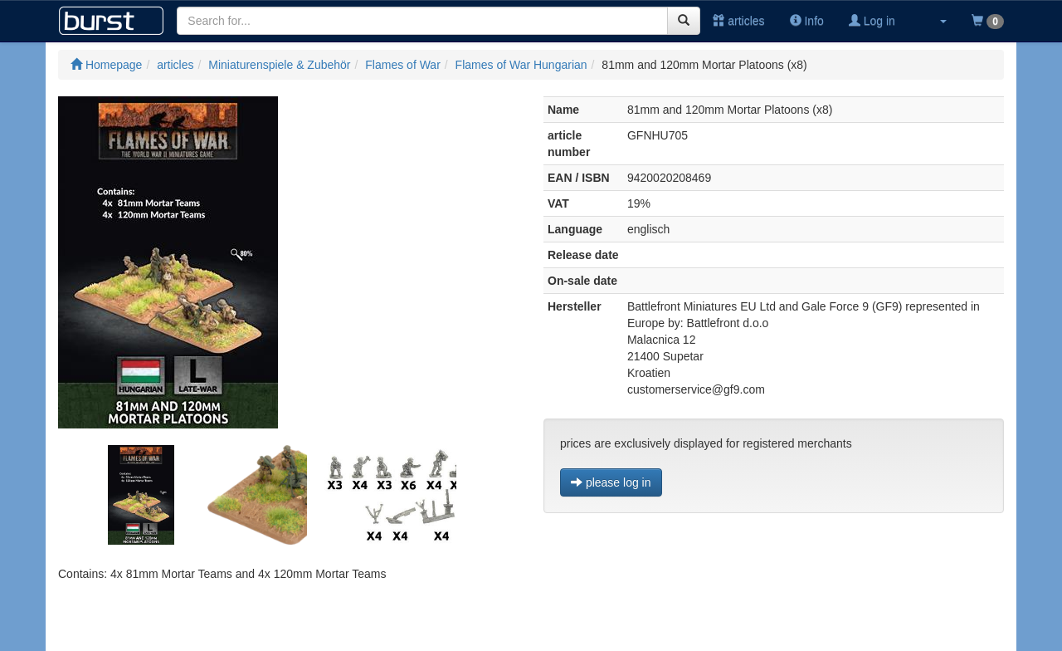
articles (738, 20)
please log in (611, 482)
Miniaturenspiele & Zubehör (279, 64)
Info (807, 20)
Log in (872, 20)
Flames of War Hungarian (521, 64)
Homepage (106, 64)
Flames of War (403, 64)
